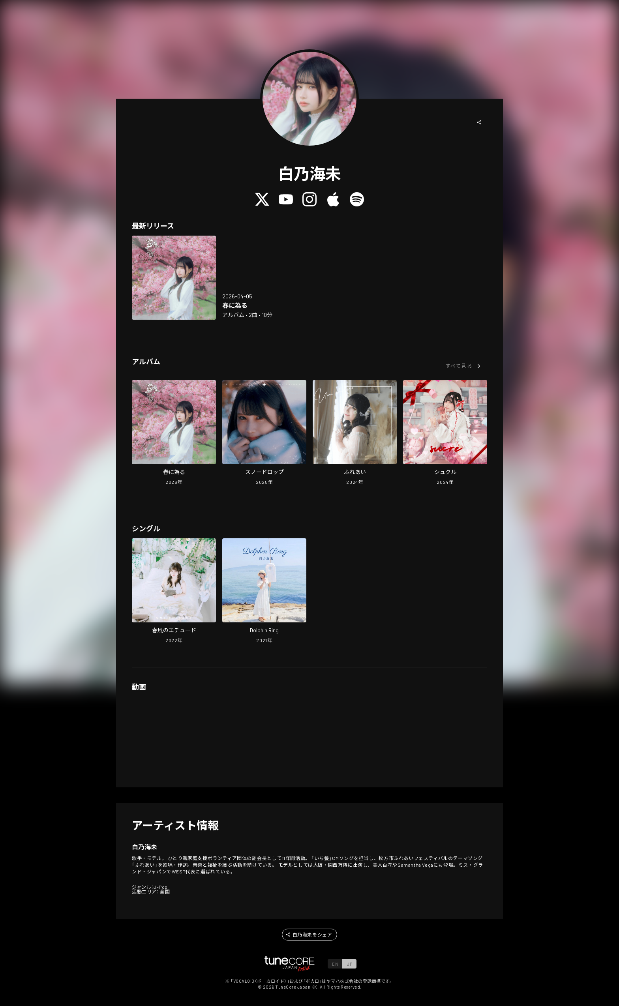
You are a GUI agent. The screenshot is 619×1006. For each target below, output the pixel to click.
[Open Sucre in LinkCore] (445, 433)
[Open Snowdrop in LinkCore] (264, 433)
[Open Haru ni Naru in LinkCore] (174, 278)
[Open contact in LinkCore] (355, 433)
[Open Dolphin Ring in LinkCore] (264, 591)
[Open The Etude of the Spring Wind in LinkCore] (174, 591)
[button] (479, 122)
